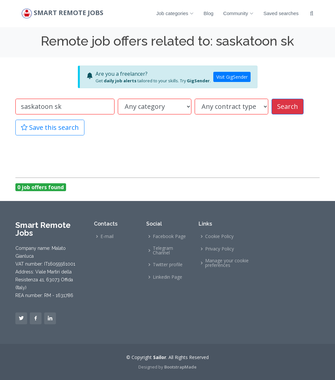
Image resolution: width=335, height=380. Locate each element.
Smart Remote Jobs (68, 13)
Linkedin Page (167, 277)
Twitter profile (168, 264)
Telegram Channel (163, 250)
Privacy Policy (219, 249)
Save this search (50, 127)
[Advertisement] (167, 155)
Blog (208, 13)
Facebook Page (169, 236)
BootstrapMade (180, 367)
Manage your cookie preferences (227, 263)
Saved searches (281, 13)
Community (238, 13)
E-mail (107, 236)
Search (287, 106)
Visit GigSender (232, 77)
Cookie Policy (219, 236)
